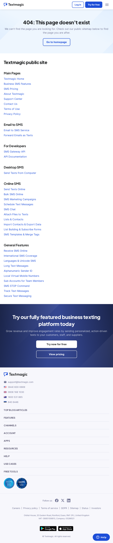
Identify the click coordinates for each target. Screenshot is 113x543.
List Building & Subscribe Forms (22, 229)
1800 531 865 (13, 397)
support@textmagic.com (18, 382)
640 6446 (11, 402)
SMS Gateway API (14, 151)
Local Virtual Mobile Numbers (21, 275)
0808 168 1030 (14, 392)
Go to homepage (56, 42)
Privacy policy (30, 508)
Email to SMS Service (16, 130)
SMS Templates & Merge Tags (21, 234)
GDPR (64, 508)
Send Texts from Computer (20, 172)
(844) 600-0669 (14, 387)
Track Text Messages (16, 290)
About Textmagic (14, 93)
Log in (78, 4)
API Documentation (15, 156)
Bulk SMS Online (13, 194)
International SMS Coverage (20, 255)
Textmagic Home (14, 78)
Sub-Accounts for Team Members (24, 280)
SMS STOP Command (17, 285)
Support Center (13, 98)
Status (85, 508)
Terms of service (49, 508)
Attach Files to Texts (16, 214)
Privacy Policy (12, 113)
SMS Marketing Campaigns (20, 199)
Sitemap (74, 508)
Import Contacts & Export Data (22, 224)
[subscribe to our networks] (56, 501)
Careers (16, 508)
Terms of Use (12, 108)
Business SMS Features (17, 83)
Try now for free (57, 344)
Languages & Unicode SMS (20, 260)
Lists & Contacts (13, 219)
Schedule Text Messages (18, 204)
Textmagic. (49, 536)
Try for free (94, 4)
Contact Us (10, 103)
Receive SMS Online (15, 250)
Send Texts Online (14, 189)
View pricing (56, 354)
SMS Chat (10, 209)
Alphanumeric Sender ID (18, 270)
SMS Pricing (11, 88)
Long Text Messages (16, 265)
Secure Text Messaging (17, 295)
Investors (96, 508)
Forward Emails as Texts (18, 135)
